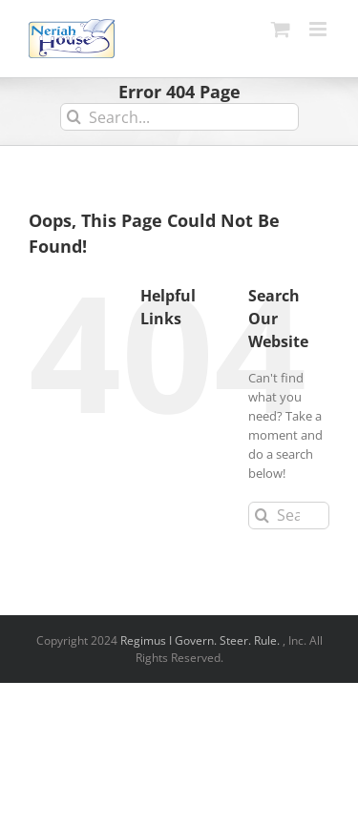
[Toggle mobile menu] (319, 29)
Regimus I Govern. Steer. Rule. (201, 640)
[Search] (74, 117)
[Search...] (179, 117)
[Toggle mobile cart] (280, 29)
